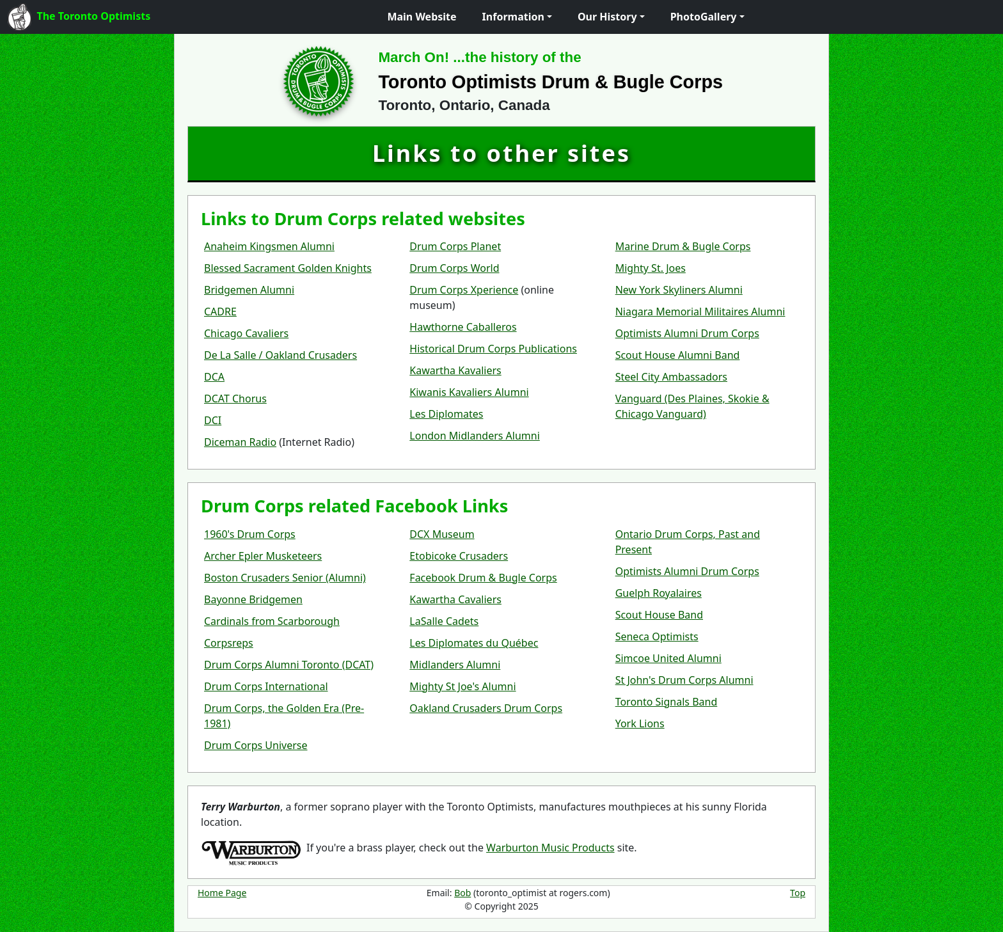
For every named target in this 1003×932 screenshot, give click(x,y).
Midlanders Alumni (454, 665)
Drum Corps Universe (256, 745)
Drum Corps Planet (455, 246)
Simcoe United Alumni (668, 658)
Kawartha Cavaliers (455, 599)
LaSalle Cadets (443, 621)
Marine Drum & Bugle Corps (683, 246)
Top (797, 893)
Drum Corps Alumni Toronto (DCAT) (289, 665)
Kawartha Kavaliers (455, 370)
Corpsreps (228, 643)
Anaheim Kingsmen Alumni (269, 246)
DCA (214, 377)
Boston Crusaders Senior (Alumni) (285, 578)
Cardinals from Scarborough (272, 621)
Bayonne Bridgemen (253, 599)
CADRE (220, 311)
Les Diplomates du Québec (473, 643)
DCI (212, 420)
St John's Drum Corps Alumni (684, 680)
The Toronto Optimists (79, 17)
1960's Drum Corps (250, 534)
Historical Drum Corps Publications (493, 349)
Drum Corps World (454, 268)
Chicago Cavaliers (246, 333)
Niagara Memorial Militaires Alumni (700, 311)
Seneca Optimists (657, 636)
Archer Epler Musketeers (263, 556)
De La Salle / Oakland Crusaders (280, 355)
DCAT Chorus (235, 398)
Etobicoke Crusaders (458, 556)
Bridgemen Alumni (249, 290)
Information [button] (513, 17)
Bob (462, 893)
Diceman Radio (240, 442)
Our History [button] (607, 17)
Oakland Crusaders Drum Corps (485, 708)
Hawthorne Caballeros (462, 327)
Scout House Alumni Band (677, 355)
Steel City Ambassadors (671, 377)
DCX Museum (441, 534)
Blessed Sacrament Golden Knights (288, 268)
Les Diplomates (446, 414)
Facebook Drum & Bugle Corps (483, 578)
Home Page (222, 893)
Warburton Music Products (550, 848)
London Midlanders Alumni (474, 436)
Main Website (421, 17)
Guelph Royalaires (658, 593)
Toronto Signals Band (666, 702)
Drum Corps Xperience (463, 290)
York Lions (640, 723)
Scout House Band (659, 615)
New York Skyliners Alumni (679, 290)
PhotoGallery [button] (703, 17)
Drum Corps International (266, 686)
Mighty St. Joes (650, 268)
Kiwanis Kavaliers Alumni (468, 392)
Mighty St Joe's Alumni (462, 686)
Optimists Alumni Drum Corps (687, 333)
